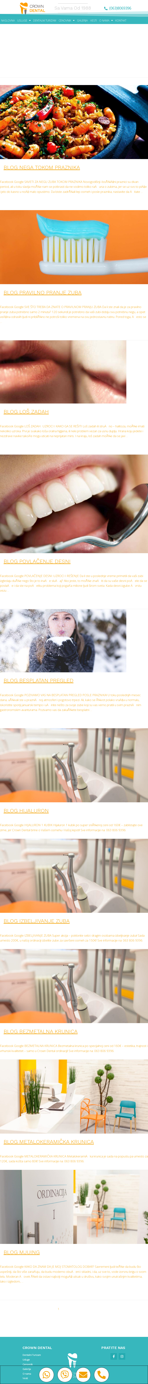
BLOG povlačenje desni (37, 561)
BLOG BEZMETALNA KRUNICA (41, 1031)
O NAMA (106, 20)
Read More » (8, 201)
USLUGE (24, 20)
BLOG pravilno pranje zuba (43, 292)
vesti (34, 174)
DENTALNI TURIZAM (44, 20)
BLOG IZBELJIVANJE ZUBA (37, 921)
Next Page (130, 1309)
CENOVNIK (67, 20)
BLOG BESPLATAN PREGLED (38, 680)
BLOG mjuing (22, 1252)
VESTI (93, 20)
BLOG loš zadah (26, 411)
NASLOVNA (8, 20)
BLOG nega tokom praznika (42, 167)
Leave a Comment (16, 174)
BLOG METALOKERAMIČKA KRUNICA (49, 1141)
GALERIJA (82, 20)
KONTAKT (120, 20)
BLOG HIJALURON (26, 810)
